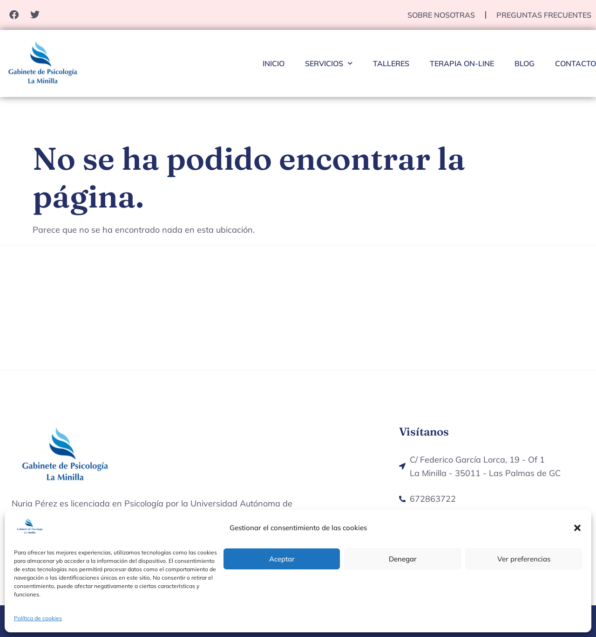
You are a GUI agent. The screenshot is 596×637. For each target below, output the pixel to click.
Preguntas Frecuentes (543, 15)
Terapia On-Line (462, 63)
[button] (577, 528)
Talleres (391, 63)
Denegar (403, 558)
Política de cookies (38, 618)
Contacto (575, 63)
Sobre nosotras (441, 15)
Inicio (273, 63)
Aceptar (282, 558)
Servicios (328, 63)
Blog (525, 63)
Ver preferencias (523, 558)
